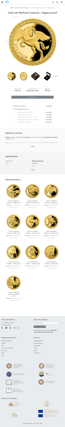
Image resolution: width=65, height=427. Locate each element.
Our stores (4, 350)
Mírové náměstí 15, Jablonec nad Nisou (28, 119)
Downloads (37, 353)
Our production (38, 343)
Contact (3, 343)
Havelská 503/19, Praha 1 (24, 114)
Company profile (38, 340)
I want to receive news (40, 326)
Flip (16, 17)
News (35, 350)
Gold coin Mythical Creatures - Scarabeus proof (14, 294)
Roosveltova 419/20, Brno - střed (27, 117)
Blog (2, 355)
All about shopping (6, 340)
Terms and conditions (7, 348)
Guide (2, 353)
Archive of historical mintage (21, 7)
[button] (10, 41)
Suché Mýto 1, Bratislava (24, 122)
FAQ (2, 345)
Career (35, 348)
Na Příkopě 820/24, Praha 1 (25, 112)
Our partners (37, 345)
